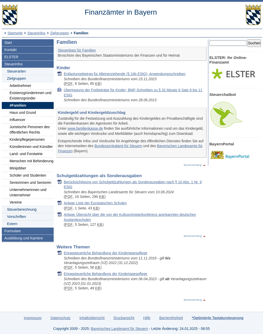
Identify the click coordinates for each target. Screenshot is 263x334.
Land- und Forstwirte (26, 154)
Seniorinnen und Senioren (30, 182)
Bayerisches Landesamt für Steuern (119, 329)
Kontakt (10, 50)
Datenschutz (61, 318)
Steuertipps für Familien (77, 50)
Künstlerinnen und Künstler (31, 147)
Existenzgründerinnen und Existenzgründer (30, 95)
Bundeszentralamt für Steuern (118, 146)
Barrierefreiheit (171, 318)
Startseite (15, 33)
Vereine (16, 202)
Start (8, 43)
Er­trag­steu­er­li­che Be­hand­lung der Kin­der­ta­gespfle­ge (105, 253)
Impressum (33, 318)
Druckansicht (124, 318)
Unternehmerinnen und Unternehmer (28, 192)
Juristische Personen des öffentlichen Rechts (30, 129)
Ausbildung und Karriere (23, 238)
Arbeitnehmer (20, 86)
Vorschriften (16, 217)
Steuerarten (16, 71)
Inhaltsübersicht (92, 318)
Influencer (17, 120)
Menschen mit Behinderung (31, 161)
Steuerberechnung (21, 209)
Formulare (12, 231)
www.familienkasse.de (85, 128)
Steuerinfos (36, 33)
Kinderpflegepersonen (27, 139)
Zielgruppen (59, 33)
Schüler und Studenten (28, 175)
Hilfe (147, 318)
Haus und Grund (23, 112)
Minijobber (18, 168)
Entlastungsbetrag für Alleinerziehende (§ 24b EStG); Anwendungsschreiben (124, 74)
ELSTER (11, 57)
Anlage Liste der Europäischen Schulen (95, 203)
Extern (12, 224)
